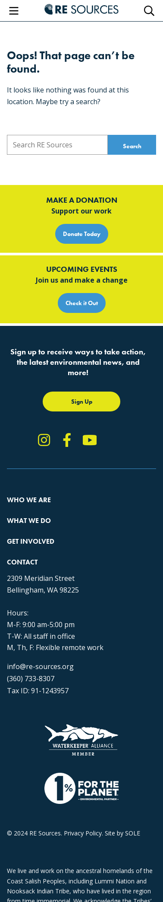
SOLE (132, 833)
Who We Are (29, 499)
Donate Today (81, 234)
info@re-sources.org (40, 666)
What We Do (29, 520)
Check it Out (82, 303)
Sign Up (81, 401)
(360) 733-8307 (30, 678)
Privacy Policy (83, 833)
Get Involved (30, 541)
